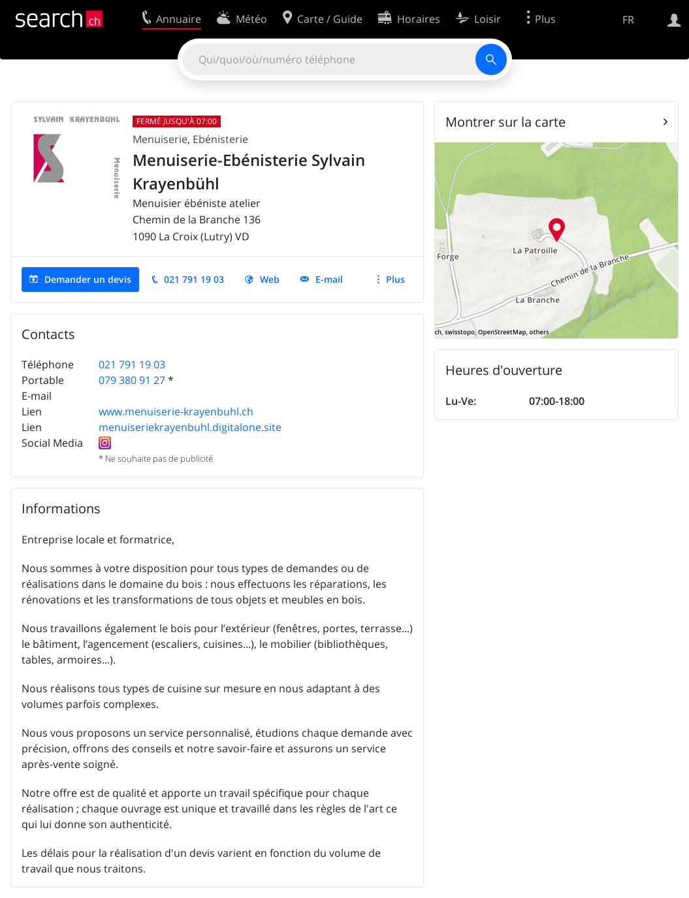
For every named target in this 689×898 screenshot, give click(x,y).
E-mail (329, 279)
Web (270, 279)
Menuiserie (160, 139)
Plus (395, 279)
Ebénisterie (220, 139)
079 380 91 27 (132, 380)
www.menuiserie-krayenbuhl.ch (176, 411)
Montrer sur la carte (505, 122)
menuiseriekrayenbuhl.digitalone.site (190, 427)
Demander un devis (87, 279)
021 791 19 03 (194, 279)
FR (628, 19)
